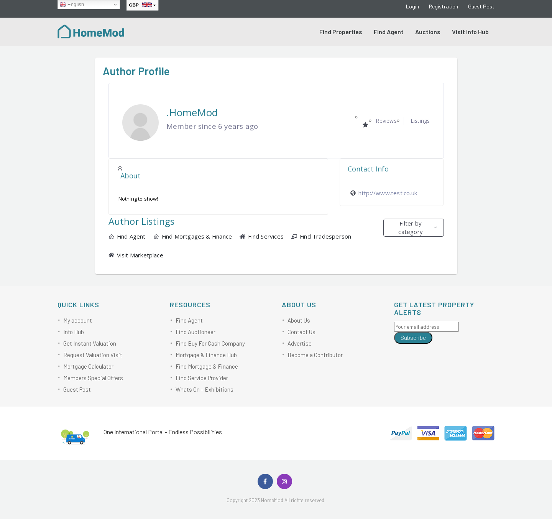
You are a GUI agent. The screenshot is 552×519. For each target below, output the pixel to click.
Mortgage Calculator (88, 366)
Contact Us (301, 331)
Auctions (427, 31)
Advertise (300, 343)
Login (412, 6)
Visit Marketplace (135, 255)
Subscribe (413, 337)
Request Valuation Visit (92, 354)
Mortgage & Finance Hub (206, 354)
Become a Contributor (315, 354)
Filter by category (410, 227)
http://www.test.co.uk (387, 193)
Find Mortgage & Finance (207, 366)
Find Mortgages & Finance (192, 236)
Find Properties (340, 31)
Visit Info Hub (470, 31)
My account (77, 320)
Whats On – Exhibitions (204, 389)
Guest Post (481, 6)
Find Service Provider (202, 377)
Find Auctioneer (195, 331)
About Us (299, 320)
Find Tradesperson (321, 236)
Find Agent (389, 31)
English (72, 5)
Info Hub (73, 331)
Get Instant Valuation (89, 343)
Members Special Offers (93, 377)
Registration (443, 6)
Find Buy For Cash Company (210, 343)
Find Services (262, 236)
